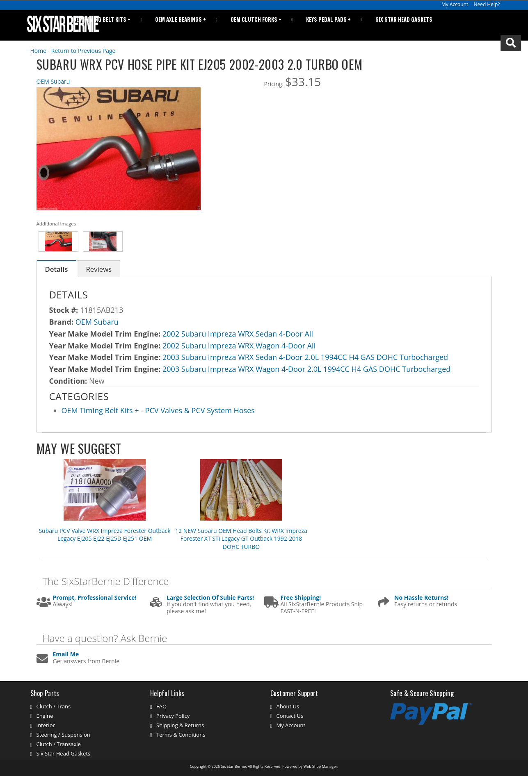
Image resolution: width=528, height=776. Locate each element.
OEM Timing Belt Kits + (101, 410)
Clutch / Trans (54, 706)
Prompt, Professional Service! (95, 597)
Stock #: (64, 310)
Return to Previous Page (83, 51)
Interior (46, 725)
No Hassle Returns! (421, 597)
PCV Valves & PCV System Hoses (200, 410)
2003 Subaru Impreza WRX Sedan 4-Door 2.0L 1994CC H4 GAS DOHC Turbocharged (305, 357)
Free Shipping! (301, 597)
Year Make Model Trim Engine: (105, 334)
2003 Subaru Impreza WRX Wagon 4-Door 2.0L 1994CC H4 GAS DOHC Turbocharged (306, 369)
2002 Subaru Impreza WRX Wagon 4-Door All (238, 345)
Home (38, 51)
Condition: (68, 381)
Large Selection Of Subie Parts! (210, 597)
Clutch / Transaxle (59, 744)
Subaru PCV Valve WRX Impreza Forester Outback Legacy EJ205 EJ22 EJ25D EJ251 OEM (104, 535)
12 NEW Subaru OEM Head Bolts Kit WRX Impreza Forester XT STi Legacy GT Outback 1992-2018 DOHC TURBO (241, 539)
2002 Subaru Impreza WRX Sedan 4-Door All (237, 334)
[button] (471, 25)
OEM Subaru (53, 81)
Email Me (66, 654)
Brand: (61, 322)
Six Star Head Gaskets (408, 25)
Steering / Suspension (63, 734)
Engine (45, 715)
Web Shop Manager (320, 766)
